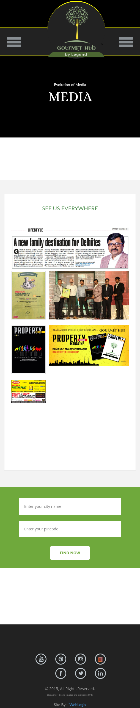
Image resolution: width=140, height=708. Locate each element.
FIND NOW (70, 552)
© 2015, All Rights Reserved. (70, 688)
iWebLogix (77, 704)
